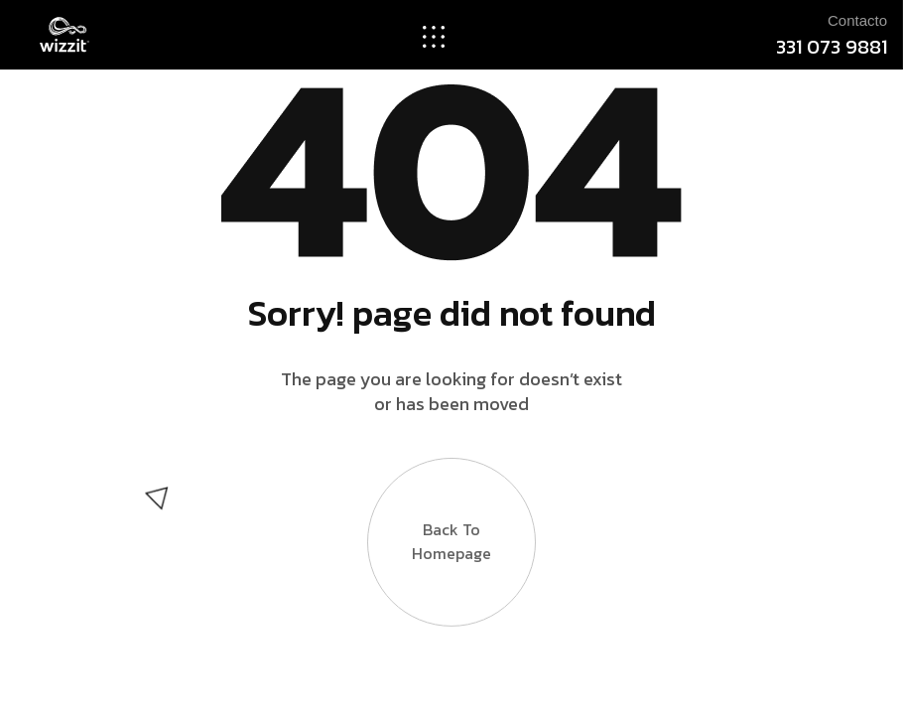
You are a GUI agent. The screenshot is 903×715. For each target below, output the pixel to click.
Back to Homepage (451, 527)
